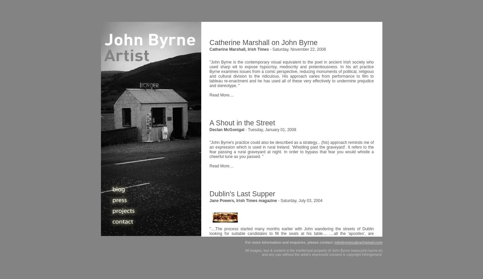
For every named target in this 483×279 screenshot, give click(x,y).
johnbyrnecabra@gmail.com (358, 242)
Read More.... (222, 95)
